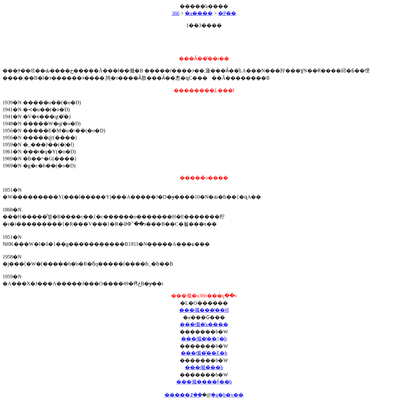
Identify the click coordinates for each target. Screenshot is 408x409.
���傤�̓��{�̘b (204, 338)
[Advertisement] (204, 39)
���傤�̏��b (204, 367)
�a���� (199, 13)
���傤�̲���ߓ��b (204, 381)
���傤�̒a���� (204, 324)
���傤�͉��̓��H (204, 310)
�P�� (227, 13)
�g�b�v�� (227, 395)
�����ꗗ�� (183, 395)
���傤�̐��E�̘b (204, 353)
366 (175, 13)
